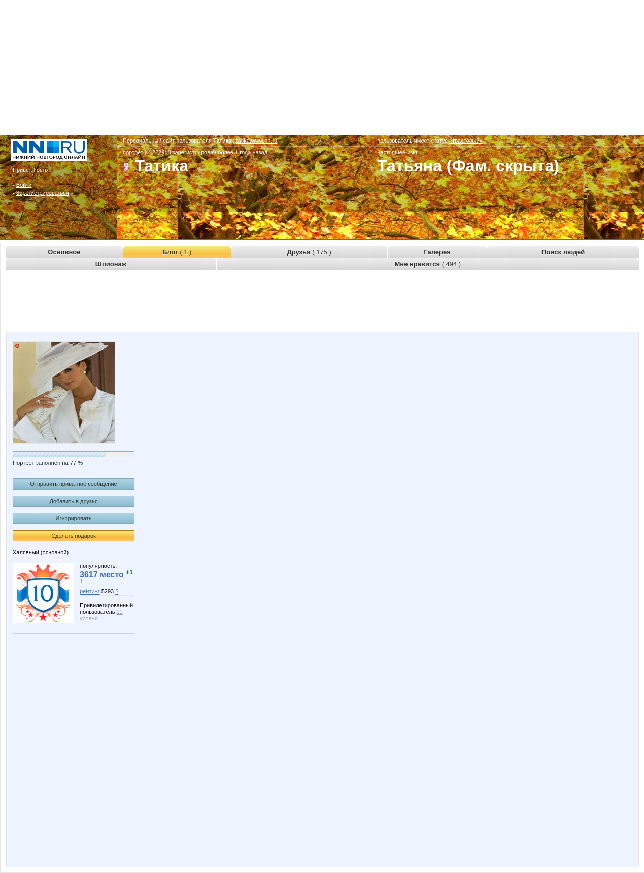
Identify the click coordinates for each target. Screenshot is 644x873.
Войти (24, 185)
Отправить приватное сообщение (73, 484)
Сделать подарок (73, 536)
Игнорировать (74, 518)
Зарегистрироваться (42, 193)
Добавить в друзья (73, 501)
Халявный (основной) (41, 552)
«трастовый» (466, 140)
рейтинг (90, 591)
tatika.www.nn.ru (257, 140)
